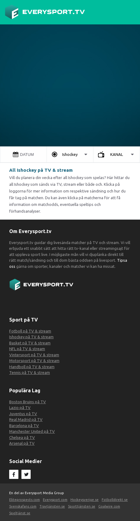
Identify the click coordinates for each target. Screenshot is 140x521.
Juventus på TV (23, 413)
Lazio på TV (20, 407)
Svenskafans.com (22, 506)
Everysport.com (55, 499)
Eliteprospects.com (24, 499)
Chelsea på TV (22, 437)
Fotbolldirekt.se (115, 499)
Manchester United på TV (32, 431)
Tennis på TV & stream (29, 372)
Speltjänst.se (19, 513)
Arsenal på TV (22, 443)
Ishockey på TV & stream (31, 337)
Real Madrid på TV (26, 419)
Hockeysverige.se (84, 499)
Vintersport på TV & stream (34, 355)
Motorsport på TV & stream (34, 360)
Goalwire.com (109, 506)
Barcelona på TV (24, 425)
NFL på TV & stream (27, 349)
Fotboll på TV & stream (30, 331)
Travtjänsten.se (52, 506)
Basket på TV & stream (30, 343)
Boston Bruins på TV (27, 402)
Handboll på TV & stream (32, 367)
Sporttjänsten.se (81, 506)
